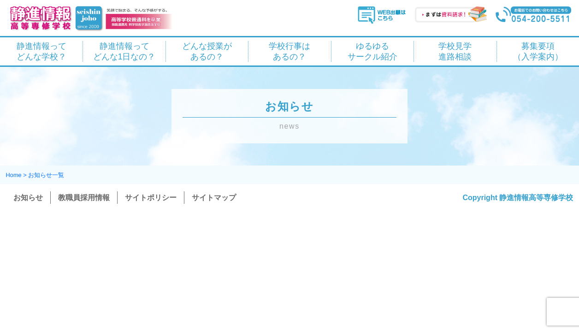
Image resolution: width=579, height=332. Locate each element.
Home (14, 175)
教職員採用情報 (84, 198)
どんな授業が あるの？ (207, 51)
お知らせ (28, 198)
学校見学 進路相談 (455, 51)
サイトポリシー (151, 198)
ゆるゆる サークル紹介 (372, 51)
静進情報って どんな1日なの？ (124, 51)
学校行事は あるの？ (289, 51)
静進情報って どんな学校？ (41, 51)
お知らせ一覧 (46, 175)
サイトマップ (214, 198)
